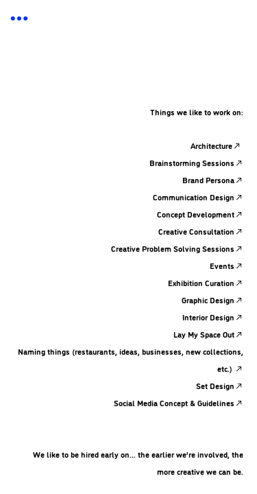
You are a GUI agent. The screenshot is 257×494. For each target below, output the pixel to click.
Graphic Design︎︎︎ (212, 299)
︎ (19, 19)
